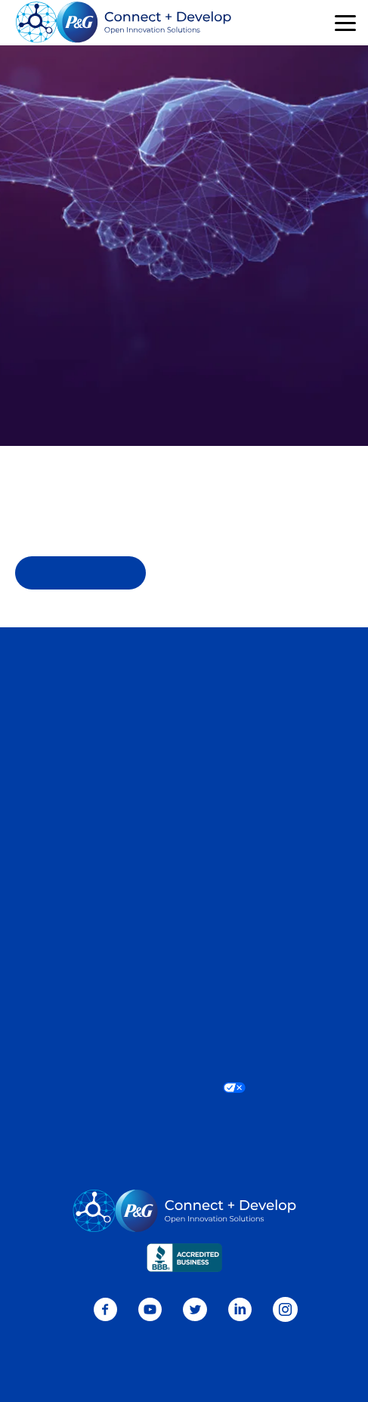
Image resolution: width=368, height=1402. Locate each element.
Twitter (195, 1309)
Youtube (150, 1309)
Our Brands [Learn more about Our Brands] (184, 861)
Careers (184, 690)
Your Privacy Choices (184, 1087)
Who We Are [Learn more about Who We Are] (184, 884)
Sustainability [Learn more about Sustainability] (184, 908)
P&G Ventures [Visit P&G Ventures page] (184, 799)
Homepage (81, 573)
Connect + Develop (184, 728)
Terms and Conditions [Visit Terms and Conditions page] (184, 1040)
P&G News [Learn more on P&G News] (184, 954)
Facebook (105, 1309)
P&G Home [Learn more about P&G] (184, 931)
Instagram (285, 1309)
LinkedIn (239, 1309)
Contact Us (184, 667)
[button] (345, 23)
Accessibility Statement (184, 1063)
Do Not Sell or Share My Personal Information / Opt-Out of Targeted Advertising (184, 1116)
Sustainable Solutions (184, 775)
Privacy (184, 993)
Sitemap (184, 822)
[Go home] (124, 23)
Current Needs (184, 752)
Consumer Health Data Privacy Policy (184, 1016)
